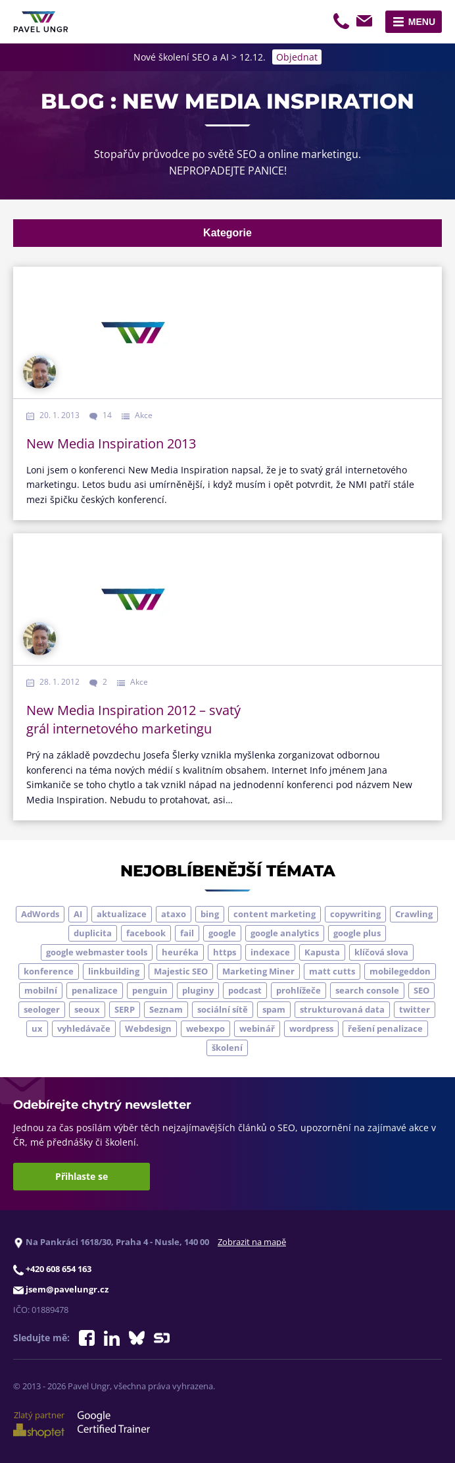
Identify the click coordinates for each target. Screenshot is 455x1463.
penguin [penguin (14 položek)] (150, 990)
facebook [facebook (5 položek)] (146, 933)
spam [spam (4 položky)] (273, 1009)
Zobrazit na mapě (252, 1242)
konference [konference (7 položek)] (49, 971)
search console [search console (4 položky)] (367, 990)
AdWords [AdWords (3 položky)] (40, 914)
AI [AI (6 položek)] (78, 914)
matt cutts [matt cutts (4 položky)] (332, 971)
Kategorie (227, 232)
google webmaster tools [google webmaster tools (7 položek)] (96, 952)
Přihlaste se (81, 1176)
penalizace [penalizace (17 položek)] (95, 990)
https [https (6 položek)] (224, 952)
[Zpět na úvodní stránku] (40, 21)
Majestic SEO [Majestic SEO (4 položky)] (181, 971)
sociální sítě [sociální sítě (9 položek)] (222, 1009)
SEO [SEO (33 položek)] (421, 990)
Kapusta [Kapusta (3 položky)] (322, 952)
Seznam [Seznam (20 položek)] (166, 1009)
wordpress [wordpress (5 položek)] (311, 1028)
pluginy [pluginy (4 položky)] (198, 990)
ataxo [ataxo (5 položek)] (173, 914)
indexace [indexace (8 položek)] (270, 952)
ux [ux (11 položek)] (37, 1028)
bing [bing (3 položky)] (210, 914)
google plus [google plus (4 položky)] (357, 933)
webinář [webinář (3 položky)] (257, 1028)
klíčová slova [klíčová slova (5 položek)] (381, 952)
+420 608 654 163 (342, 23)
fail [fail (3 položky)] (187, 933)
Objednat (297, 57)
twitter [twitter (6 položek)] (414, 1009)
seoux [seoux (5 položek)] (87, 1009)
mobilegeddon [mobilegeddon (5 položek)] (400, 971)
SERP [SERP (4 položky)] (124, 1009)
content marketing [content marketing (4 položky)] (274, 914)
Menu (421, 21)
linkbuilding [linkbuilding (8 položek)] (113, 971)
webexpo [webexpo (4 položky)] (205, 1028)
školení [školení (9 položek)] (227, 1047)
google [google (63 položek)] (222, 933)
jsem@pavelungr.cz (366, 23)
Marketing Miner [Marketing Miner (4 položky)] (258, 971)
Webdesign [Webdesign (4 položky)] (148, 1028)
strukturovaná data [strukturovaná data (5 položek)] (342, 1009)
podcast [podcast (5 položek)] (245, 990)
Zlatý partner (38, 1423)
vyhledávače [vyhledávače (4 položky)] (83, 1028)
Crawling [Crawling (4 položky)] (414, 914)
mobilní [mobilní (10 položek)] (40, 990)
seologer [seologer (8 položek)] (42, 1009)
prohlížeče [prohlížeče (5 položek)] (298, 990)
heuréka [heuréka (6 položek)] (180, 952)
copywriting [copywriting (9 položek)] (355, 914)
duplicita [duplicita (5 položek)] (93, 933)
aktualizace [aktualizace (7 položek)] (122, 914)
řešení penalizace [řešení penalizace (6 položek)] (385, 1028)
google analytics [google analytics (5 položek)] (285, 933)
